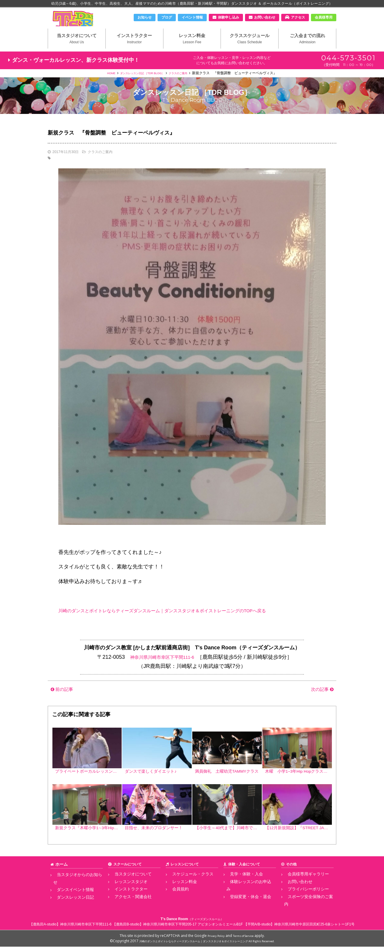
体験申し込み (228, 17)
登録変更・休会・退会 (244, 900)
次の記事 (319, 699)
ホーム (60, 878)
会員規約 (176, 900)
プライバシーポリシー (302, 900)
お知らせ (145, 17)
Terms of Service (246, 937)
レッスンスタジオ (125, 894)
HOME (101, 83)
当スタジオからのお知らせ (74, 887)
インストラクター (134, 47)
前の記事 (64, 699)
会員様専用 (323, 17)
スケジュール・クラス (186, 887)
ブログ (166, 17)
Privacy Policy (212, 937)
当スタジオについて (76, 47)
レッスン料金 (192, 47)
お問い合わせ (264, 17)
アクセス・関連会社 (127, 907)
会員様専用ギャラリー (302, 887)
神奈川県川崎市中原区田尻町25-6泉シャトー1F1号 (314, 927)
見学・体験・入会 (240, 887)
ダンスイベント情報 (69, 894)
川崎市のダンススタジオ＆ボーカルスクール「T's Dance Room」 (79, 22)
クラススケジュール (249, 47)
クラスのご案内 (186, 83)
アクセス (298, 17)
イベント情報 (192, 17)
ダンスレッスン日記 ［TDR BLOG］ (140, 83)
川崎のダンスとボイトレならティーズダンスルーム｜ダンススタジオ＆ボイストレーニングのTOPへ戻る (183, 620)
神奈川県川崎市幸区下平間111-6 (162, 667)
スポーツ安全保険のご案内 (305, 907)
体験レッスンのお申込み (245, 894)
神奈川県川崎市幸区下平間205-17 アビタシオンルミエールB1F (193, 927)
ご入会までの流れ (307, 47)
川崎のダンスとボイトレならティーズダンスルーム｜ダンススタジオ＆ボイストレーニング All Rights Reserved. (207, 943)
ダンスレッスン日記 (69, 900)
